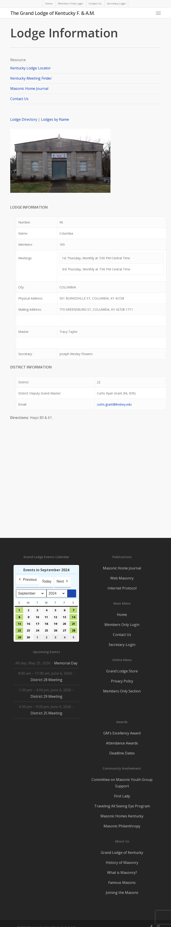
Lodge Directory (24, 119)
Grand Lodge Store (122, 671)
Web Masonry (122, 578)
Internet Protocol (122, 588)
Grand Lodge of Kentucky (122, 852)
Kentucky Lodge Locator (30, 68)
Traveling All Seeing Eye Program (122, 806)
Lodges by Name (55, 119)
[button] (158, 13)
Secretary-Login (122, 644)
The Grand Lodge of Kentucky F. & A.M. (52, 12)
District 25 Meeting (46, 713)
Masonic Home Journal (29, 88)
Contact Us (19, 98)
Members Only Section (122, 691)
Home (122, 614)
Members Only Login (121, 624)
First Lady (122, 796)
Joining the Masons (122, 892)
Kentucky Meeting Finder (31, 78)
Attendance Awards (122, 743)
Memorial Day (65, 663)
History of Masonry (122, 862)
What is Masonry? (122, 872)
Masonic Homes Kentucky (121, 816)
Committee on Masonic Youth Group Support (122, 782)
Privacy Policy (122, 681)
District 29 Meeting (46, 696)
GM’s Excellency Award (121, 733)
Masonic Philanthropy (122, 826)
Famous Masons (122, 882)
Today (46, 581)
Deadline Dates (122, 753)
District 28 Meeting (46, 679)
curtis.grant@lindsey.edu (114, 404)
